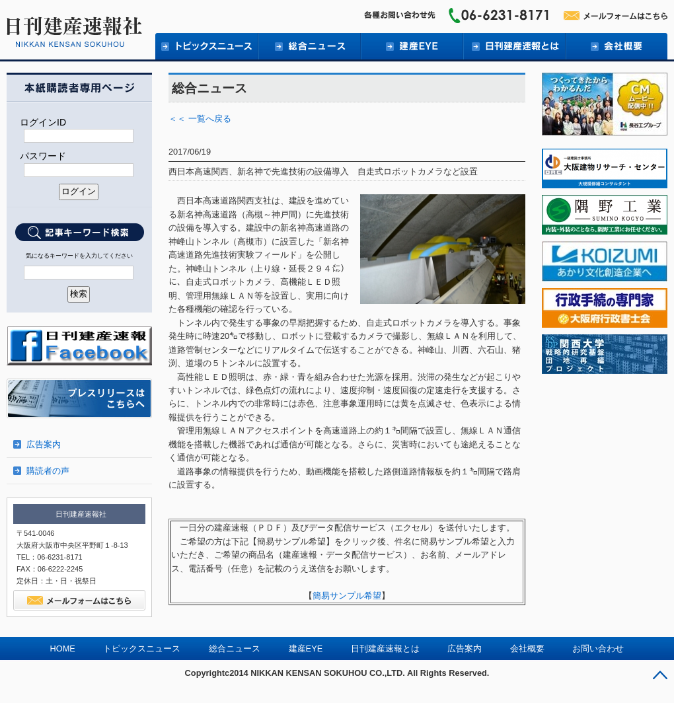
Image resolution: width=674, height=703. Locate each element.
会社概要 (616, 46)
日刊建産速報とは (514, 46)
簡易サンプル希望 (347, 596)
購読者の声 (47, 471)
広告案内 (43, 444)
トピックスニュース (141, 648)
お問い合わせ (598, 648)
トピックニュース (206, 46)
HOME (62, 648)
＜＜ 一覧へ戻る (199, 119)
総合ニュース (309, 46)
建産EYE (411, 46)
